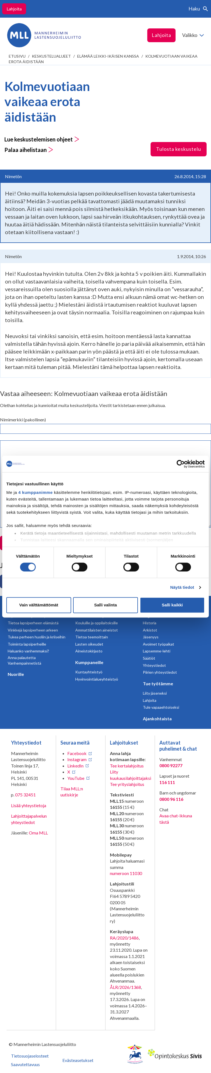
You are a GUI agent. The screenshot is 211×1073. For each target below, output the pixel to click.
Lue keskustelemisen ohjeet (41, 139)
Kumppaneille (89, 662)
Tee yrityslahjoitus (127, 784)
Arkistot (150, 630)
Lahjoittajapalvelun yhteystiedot (29, 819)
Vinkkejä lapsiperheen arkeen (33, 630)
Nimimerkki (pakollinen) (23, 419)
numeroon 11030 (126, 873)
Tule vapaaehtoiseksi (161, 707)
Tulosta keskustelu (178, 149)
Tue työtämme (158, 683)
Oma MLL (38, 832)
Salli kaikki (172, 605)
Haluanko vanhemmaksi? (28, 651)
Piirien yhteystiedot (160, 672)
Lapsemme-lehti (156, 651)
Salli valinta (105, 605)
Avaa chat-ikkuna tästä (175, 818)
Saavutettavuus (25, 1064)
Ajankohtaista (157, 718)
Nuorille (16, 674)
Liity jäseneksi (155, 693)
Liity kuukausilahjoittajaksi (130, 774)
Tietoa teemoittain (91, 637)
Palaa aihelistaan (28, 149)
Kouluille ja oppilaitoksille (96, 622)
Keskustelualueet (51, 56)
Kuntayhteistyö (88, 672)
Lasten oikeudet (89, 644)
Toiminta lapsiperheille (27, 644)
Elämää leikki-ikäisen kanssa (108, 56)
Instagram (77, 759)
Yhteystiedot (154, 665)
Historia (149, 622)
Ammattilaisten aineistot (96, 630)
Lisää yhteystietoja (28, 805)
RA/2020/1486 (124, 937)
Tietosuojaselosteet (30, 1055)
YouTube (75, 778)
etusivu (17, 56)
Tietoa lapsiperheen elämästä (33, 622)
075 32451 (25, 794)
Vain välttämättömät (38, 605)
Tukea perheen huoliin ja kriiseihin (36, 637)
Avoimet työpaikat (158, 644)
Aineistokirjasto (88, 651)
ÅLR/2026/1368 (125, 987)
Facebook (77, 753)
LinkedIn (75, 765)
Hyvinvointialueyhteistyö (96, 679)
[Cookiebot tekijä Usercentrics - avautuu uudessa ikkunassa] (181, 464)
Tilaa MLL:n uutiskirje (71, 791)
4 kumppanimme (35, 492)
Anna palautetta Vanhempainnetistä (24, 660)
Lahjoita (14, 8)
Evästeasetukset (77, 1060)
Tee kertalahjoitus (127, 765)
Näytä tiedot (182, 587)
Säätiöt (149, 658)
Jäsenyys (151, 637)
